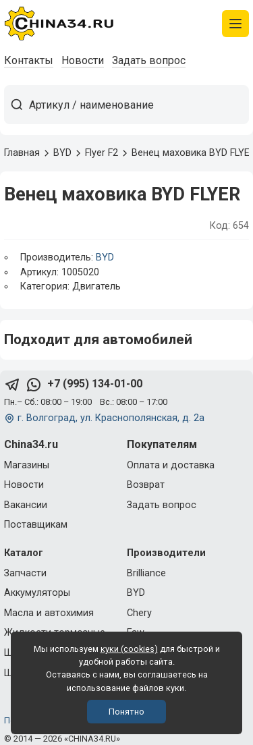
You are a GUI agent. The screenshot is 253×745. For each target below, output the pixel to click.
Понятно (126, 712)
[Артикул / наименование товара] (138, 104)
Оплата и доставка (171, 465)
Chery (139, 613)
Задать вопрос (149, 60)
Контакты (28, 60)
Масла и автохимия (49, 613)
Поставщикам (35, 524)
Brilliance (146, 573)
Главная (22, 153)
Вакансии (25, 505)
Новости (82, 60)
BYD (105, 257)
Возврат (146, 485)
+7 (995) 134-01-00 (94, 383)
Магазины (26, 465)
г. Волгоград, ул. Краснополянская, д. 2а (111, 418)
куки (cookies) (129, 649)
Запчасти (25, 573)
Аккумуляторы (37, 593)
